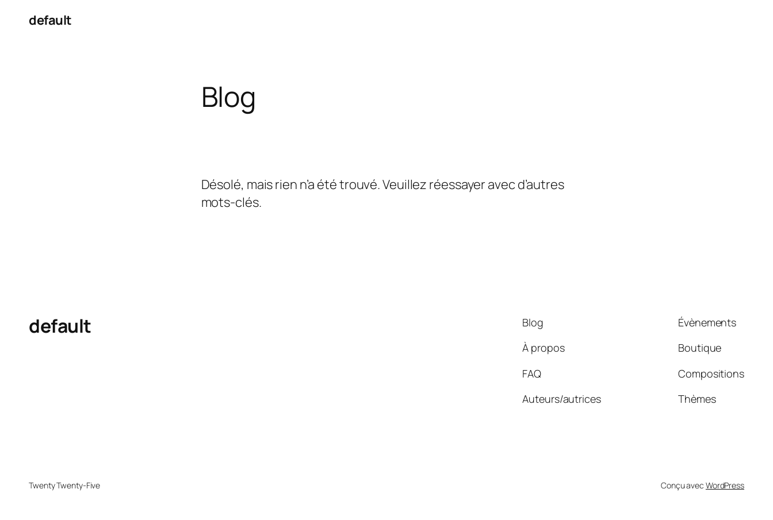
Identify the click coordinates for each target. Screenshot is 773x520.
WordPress (725, 485)
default (50, 20)
